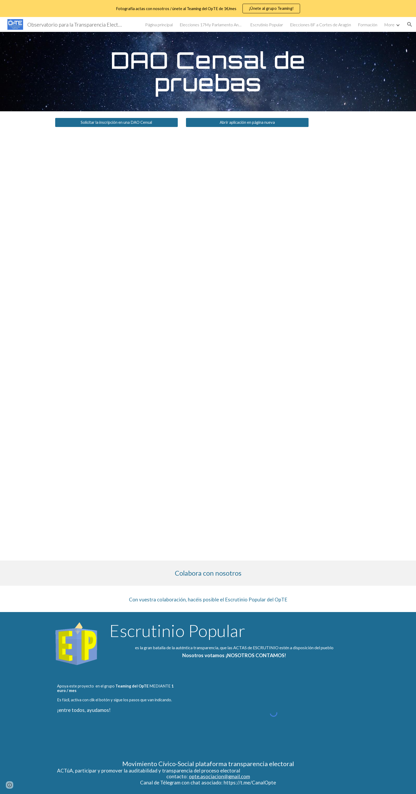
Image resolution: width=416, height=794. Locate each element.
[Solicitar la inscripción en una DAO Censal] (116, 122)
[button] (409, 24)
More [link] (389, 24)
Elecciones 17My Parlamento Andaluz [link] (211, 24)
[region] (208, 8)
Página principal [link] (159, 24)
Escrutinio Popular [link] (266, 24)
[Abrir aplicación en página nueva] (247, 122)
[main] (208, 71)
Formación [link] (367, 24)
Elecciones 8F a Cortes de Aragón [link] (320, 24)
